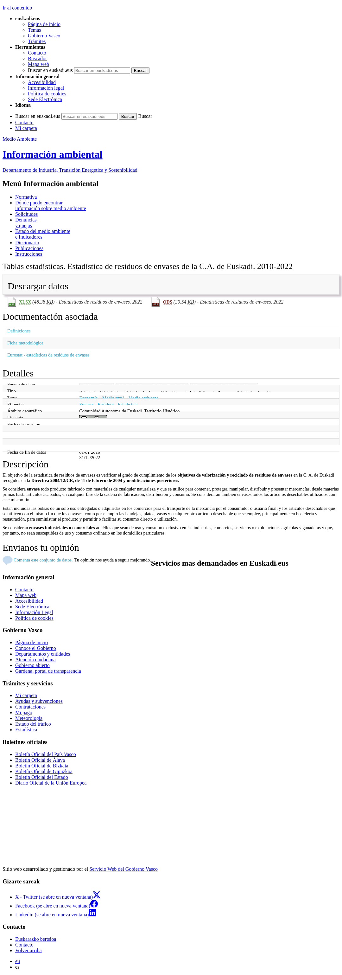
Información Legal (34, 612)
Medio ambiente (143, 398)
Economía (88, 398)
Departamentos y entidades (42, 654)
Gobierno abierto (32, 665)
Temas (34, 30)
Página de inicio (44, 24)
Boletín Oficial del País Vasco (45, 754)
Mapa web (38, 64)
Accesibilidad (42, 82)
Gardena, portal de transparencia (48, 671)
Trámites (37, 41)
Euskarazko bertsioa (35, 939)
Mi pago (23, 712)
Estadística (127, 404)
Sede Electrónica (45, 99)
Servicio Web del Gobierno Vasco (123, 869)
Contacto (37, 52)
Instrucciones (28, 254)
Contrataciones (30, 706)
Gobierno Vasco (44, 35)
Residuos (106, 404)
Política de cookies (47, 93)
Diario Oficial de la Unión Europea (50, 783)
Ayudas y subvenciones (39, 701)
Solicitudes (26, 214)
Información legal (46, 88)
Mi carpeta (26, 128)
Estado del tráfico (33, 724)
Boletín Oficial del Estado (41, 777)
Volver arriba (28, 950)
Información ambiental (53, 154)
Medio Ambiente (20, 139)
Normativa (26, 197)
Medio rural (113, 398)
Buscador (37, 58)
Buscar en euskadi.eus (50, 70)
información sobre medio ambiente (177, 205)
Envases (86, 404)
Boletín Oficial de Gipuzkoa (44, 771)
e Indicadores (177, 234)
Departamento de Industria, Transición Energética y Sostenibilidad (70, 170)
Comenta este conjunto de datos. (43, 559)
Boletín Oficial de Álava (40, 760)
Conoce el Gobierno (35, 648)
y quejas (177, 222)
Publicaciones (29, 248)
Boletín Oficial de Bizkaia (41, 765)
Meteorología (28, 718)
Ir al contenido (17, 7)
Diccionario (27, 242)
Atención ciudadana (35, 659)
